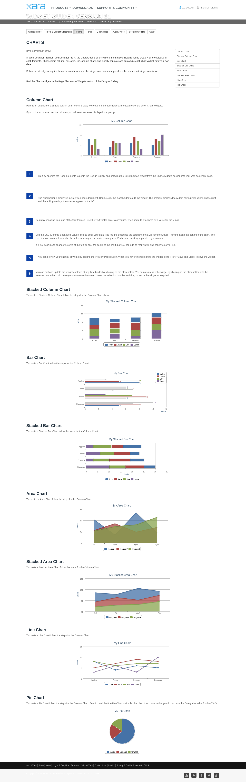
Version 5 (117, 21)
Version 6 (104, 21)
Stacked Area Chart (186, 75)
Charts (79, 32)
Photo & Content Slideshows (59, 32)
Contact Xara (100, 765)
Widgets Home (35, 32)
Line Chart (181, 80)
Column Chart (183, 51)
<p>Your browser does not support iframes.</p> (123, 139)
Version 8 (78, 21)
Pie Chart (181, 85)
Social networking (137, 32)
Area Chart (182, 71)
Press (41, 765)
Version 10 (52, 21)
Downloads (83, 7)
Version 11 (39, 21)
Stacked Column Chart (187, 56)
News (48, 765)
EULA (146, 765)
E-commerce (102, 32)
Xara (35, 6)
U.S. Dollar (187, 8)
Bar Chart (181, 61)
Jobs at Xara (87, 765)
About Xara (31, 765)
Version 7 (91, 21)
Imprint (111, 765)
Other (151, 32)
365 (28, 21)
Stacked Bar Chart (185, 66)
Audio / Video (119, 32)
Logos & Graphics (61, 765)
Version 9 (66, 21)
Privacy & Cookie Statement (129, 765)
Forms (89, 32)
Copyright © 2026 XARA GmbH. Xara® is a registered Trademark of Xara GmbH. (63, 773)
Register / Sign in (209, 8)
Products (59, 7)
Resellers (75, 765)
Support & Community (115, 7)
